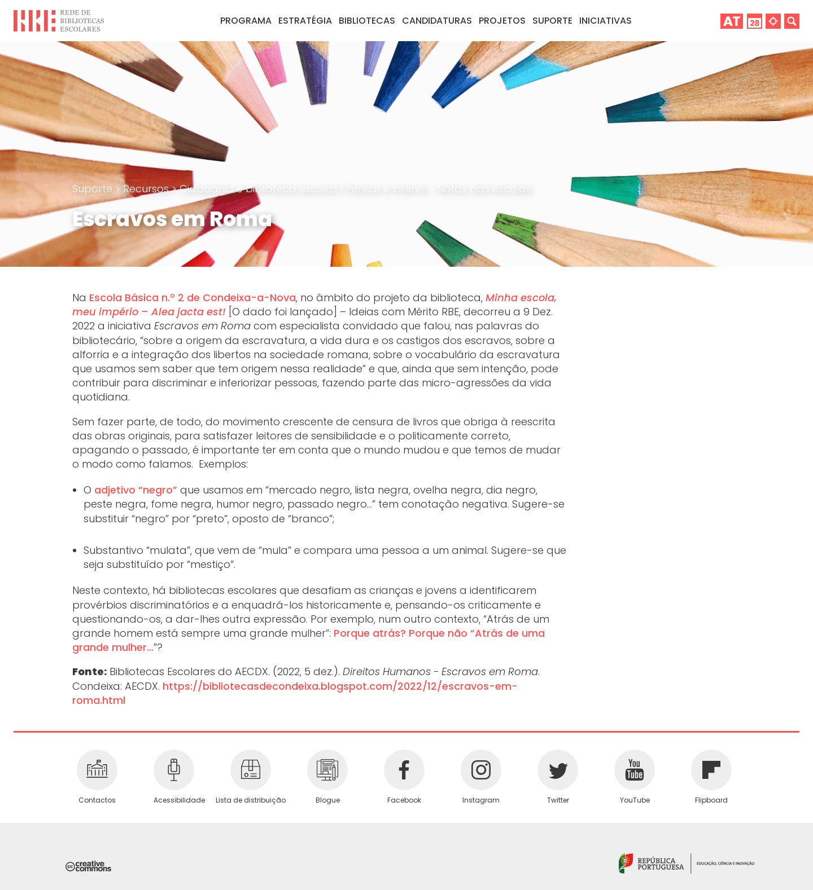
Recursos (147, 189)
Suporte (93, 189)
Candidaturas (437, 20)
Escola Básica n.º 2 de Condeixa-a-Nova (192, 297)
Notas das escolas (484, 189)
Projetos (502, 20)
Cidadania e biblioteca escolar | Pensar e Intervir (304, 189)
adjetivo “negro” (135, 490)
